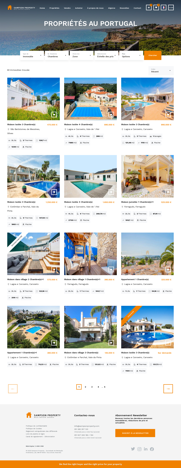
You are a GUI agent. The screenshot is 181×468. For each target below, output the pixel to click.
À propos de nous (95, 8)
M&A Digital (30, 446)
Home (42, 8)
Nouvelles (124, 8)
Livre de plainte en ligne (35, 434)
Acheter (79, 8)
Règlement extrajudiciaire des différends (41, 431)
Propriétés (54, 8)
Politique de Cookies (34, 428)
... (102, 398)
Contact (137, 8)
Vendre (67, 8)
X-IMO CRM (39, 446)
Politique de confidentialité (36, 426)
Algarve (111, 8)
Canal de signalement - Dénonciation (40, 436)
